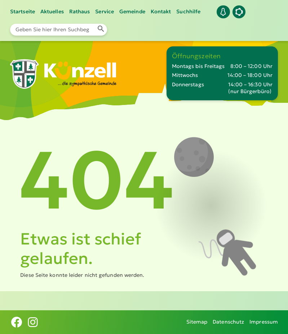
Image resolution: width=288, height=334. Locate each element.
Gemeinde (132, 11)
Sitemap (197, 322)
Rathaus (79, 11)
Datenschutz (228, 322)
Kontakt (161, 11)
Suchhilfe (188, 11)
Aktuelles (52, 11)
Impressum (263, 322)
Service (104, 11)
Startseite (22, 11)
